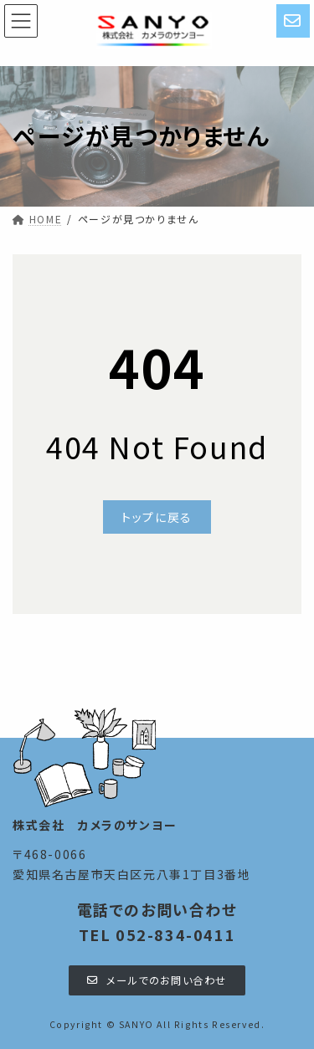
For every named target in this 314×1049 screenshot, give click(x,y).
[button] (157, 517)
